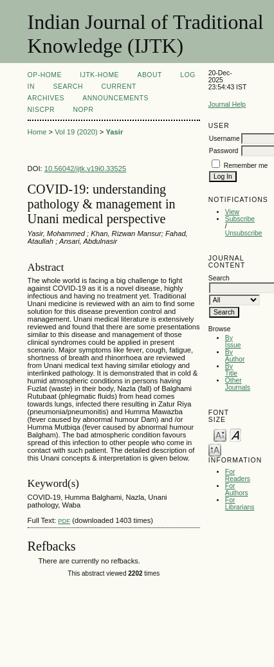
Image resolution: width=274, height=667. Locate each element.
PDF (64, 520)
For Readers (237, 475)
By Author (235, 356)
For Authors (236, 489)
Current (118, 86)
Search (67, 86)
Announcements (115, 98)
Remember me (246, 165)
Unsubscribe (243, 233)
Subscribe (240, 219)
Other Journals (237, 384)
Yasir (114, 132)
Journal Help (227, 104)
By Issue (233, 341)
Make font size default (235, 434)
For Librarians (240, 504)
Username (224, 138)
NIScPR (41, 109)
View (232, 211)
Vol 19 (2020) (76, 132)
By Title (231, 370)
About (149, 74)
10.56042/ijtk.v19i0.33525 (85, 168)
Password (224, 150)
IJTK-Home (99, 74)
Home (37, 132)
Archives (46, 98)
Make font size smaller (220, 434)
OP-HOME (45, 74)
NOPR (83, 109)
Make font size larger (214, 449)
